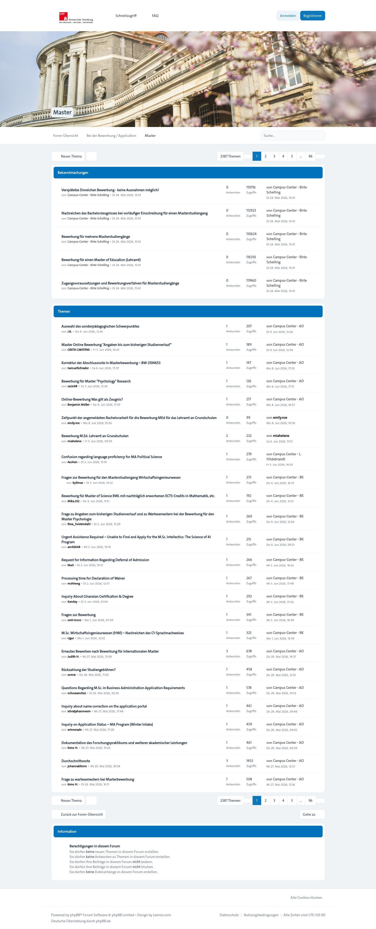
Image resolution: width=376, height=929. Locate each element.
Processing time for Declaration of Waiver (93, 578)
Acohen (72, 462)
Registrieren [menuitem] (312, 15)
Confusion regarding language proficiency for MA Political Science (111, 456)
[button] (320, 156)
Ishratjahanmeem (79, 711)
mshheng (73, 583)
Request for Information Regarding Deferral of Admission (105, 559)
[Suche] (311, 135)
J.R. (69, 331)
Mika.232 (73, 501)
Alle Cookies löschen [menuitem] (303, 897)
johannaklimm (77, 766)
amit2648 (73, 547)
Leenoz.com (162, 914)
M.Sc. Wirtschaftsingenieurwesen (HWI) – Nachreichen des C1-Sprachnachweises (122, 632)
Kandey (72, 601)
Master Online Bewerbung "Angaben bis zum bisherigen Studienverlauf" (116, 344)
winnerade (74, 729)
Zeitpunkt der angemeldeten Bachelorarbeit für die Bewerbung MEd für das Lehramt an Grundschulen (139, 417)
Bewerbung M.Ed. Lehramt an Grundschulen (94, 435)
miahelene (74, 441)
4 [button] (283, 156)
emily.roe (73, 423)
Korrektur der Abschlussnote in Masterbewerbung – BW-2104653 (110, 362)
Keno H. (72, 748)
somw (71, 674)
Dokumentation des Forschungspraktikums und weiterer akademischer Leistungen (124, 742)
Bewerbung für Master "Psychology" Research (96, 380)
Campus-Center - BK (288, 477)
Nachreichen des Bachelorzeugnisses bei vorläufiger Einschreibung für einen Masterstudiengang (134, 212)
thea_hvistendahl (78, 524)
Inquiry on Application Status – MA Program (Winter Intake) (107, 724)
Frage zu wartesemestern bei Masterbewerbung (97, 779)
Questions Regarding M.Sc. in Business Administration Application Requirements (123, 687)
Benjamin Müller (78, 404)
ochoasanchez (76, 693)
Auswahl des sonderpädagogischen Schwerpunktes (100, 326)
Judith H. (73, 656)
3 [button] (274, 156)
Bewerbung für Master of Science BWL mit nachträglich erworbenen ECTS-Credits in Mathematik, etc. (138, 495)
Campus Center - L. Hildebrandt (283, 456)
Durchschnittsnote (75, 760)
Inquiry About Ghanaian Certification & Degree (97, 596)
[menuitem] (124, 15)
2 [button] (265, 156)
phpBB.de (103, 920)
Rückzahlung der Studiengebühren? (88, 669)
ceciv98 (72, 386)
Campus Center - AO (288, 326)
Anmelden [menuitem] (288, 15)
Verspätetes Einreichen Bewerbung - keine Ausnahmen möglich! (110, 189)
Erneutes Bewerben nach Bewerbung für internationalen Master (110, 651)
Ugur (70, 638)
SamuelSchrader (78, 368)
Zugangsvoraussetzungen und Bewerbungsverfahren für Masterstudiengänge (120, 282)
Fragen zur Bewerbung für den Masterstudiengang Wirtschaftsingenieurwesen (121, 477)
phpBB (75, 914)
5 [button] (292, 156)
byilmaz (78, 482)
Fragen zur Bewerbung (78, 614)
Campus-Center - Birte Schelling (88, 195)
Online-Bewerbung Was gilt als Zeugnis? (92, 399)
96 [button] (311, 156)
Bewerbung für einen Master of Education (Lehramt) (101, 259)
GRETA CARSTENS (78, 349)
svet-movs (74, 620)
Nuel (70, 565)
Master (62, 112)
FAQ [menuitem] (152, 15)
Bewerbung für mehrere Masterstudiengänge (95, 236)
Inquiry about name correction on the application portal (104, 706)
